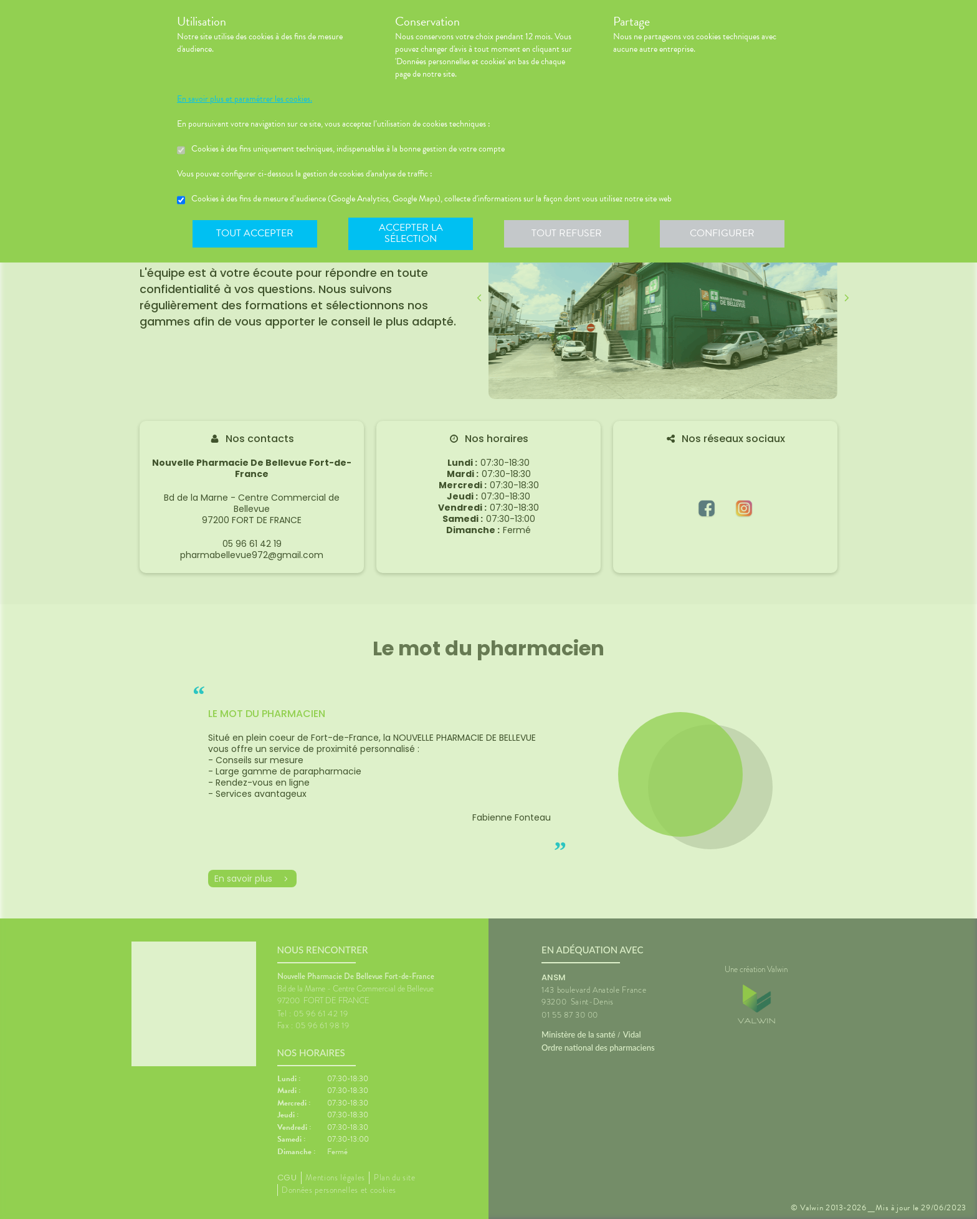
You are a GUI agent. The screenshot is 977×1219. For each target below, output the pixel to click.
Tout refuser (566, 233)
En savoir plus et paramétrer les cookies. (244, 99)
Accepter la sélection (411, 233)
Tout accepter (254, 233)
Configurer (722, 233)
